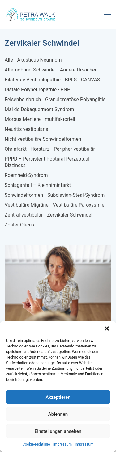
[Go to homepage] (31, 14)
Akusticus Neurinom (39, 60)
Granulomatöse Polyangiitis (75, 99)
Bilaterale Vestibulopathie (33, 80)
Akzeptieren (57, 397)
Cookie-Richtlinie (36, 444)
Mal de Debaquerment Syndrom (39, 109)
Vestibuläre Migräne (27, 205)
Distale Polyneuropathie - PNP (37, 90)
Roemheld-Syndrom (26, 175)
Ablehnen (58, 414)
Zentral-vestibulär (24, 215)
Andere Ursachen (79, 70)
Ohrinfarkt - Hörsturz (27, 149)
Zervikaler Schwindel (69, 215)
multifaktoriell (60, 119)
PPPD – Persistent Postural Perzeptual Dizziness (47, 162)
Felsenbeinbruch (23, 99)
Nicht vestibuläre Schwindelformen (43, 139)
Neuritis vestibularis (26, 129)
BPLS (71, 80)
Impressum (62, 444)
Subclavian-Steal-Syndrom (76, 195)
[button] (107, 328)
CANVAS (90, 80)
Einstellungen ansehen (58, 431)
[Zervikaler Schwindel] (58, 289)
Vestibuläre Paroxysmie (79, 205)
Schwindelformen (24, 195)
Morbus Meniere (23, 119)
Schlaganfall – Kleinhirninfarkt (38, 185)
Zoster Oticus (19, 225)
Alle (9, 60)
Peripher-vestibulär (74, 149)
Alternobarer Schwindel (30, 70)
